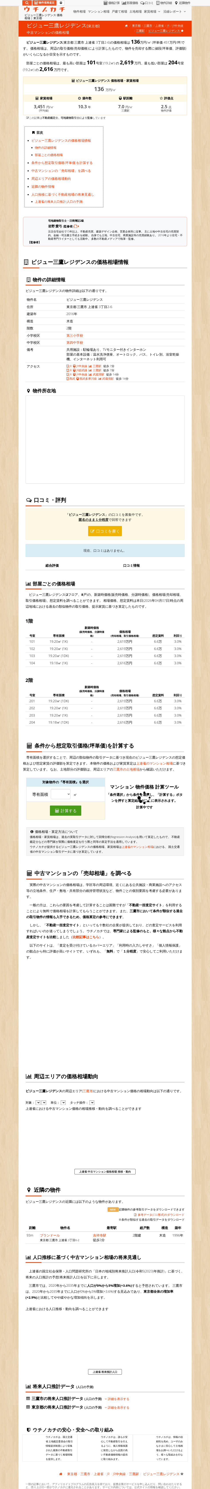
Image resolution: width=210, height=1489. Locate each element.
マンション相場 (99, 11)
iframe (146, 168)
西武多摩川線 (86, 379)
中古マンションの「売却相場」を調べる (61, 170)
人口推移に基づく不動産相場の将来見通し (62, 194)
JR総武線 (80, 370)
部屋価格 (129, 3)
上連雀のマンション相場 (154, 763)
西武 (70, 379)
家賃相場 (152, 11)
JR (168, 26)
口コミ (146, 3)
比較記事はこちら (86, 937)
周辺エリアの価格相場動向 (51, 178)
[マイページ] (60, 3)
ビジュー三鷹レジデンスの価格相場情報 (61, 140)
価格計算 (111, 3)
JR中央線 (178, 26)
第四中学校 (74, 342)
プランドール (50, 1235)
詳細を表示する (117, 1399)
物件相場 (79, 11)
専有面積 (40, 794)
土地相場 (135, 11)
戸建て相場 (119, 11)
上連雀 (159, 26)
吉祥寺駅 (99, 1235)
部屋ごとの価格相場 (49, 155)
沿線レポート (175, 11)
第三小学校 (74, 335)
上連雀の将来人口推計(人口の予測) (59, 202)
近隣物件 (182, 3)
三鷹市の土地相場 (126, 769)
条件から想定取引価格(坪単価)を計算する (62, 162)
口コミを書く (105, 531)
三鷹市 (148, 26)
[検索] (27, 3)
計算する (66, 810)
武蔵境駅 (96, 374)
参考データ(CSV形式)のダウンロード (159, 1215)
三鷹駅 (140, 31)
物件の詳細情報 (46, 148)
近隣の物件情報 (43, 186)
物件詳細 (163, 3)
